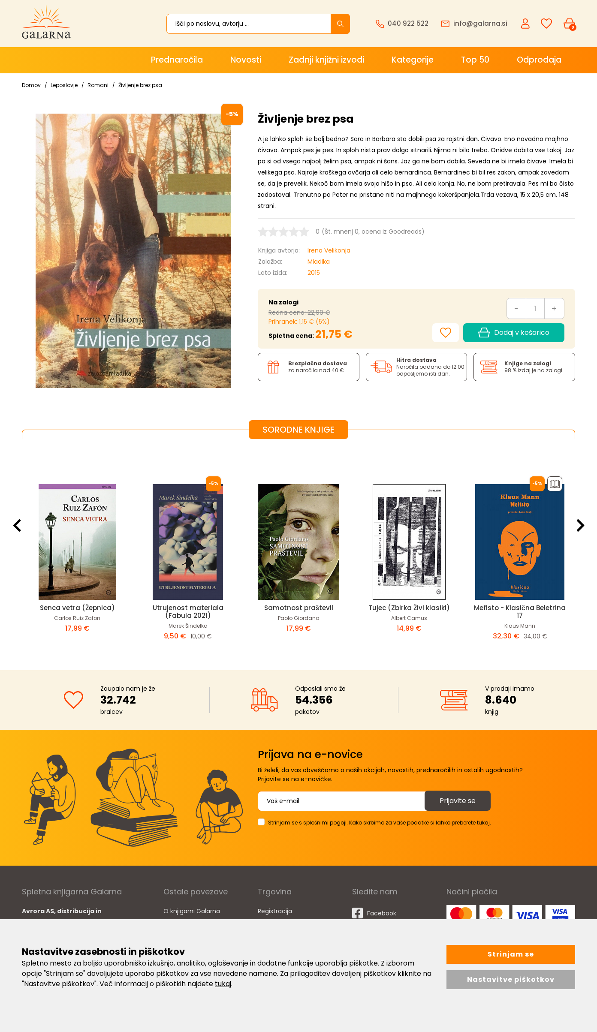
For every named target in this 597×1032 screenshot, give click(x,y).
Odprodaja (539, 60)
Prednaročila (177, 60)
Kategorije (413, 60)
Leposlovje (64, 85)
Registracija (275, 911)
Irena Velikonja (329, 250)
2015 (314, 272)
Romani (98, 85)
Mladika (319, 261)
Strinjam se (511, 954)
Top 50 (475, 60)
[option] (77, 548)
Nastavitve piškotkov (511, 979)
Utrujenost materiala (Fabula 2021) (188, 611)
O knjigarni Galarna (191, 911)
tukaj (223, 984)
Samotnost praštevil (298, 607)
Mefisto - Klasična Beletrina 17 (520, 611)
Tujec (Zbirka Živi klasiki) (409, 607)
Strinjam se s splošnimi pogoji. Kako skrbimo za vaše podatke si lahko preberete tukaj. (379, 822)
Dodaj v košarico (513, 333)
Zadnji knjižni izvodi (326, 60)
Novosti (245, 60)
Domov (31, 85)
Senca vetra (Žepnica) (77, 607)
